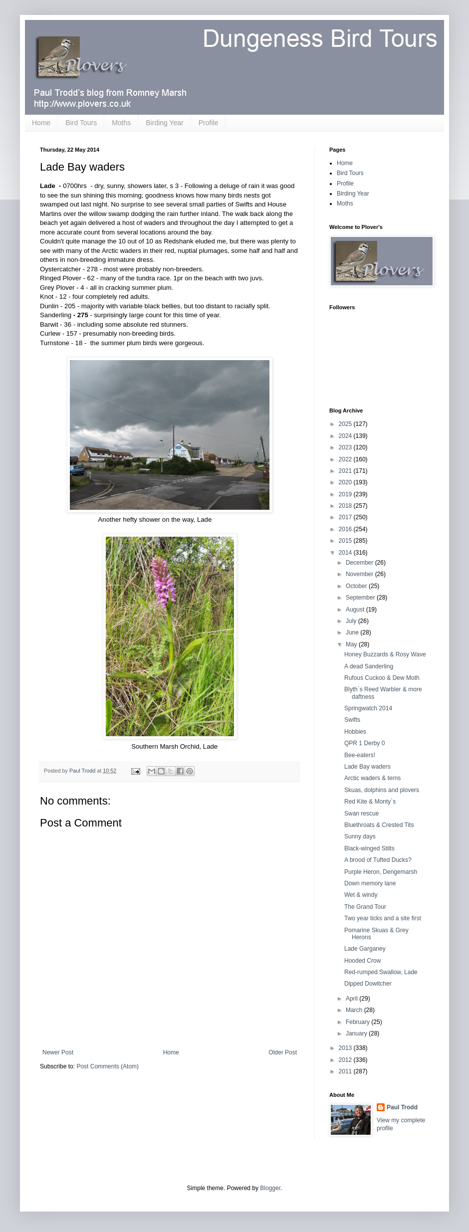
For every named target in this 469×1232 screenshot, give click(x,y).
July (352, 620)
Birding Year (165, 123)
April (352, 998)
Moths (121, 123)
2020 (346, 482)
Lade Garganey (365, 948)
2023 (346, 447)
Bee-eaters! (359, 755)
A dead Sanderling (368, 666)
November (360, 574)
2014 (346, 552)
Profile (209, 123)
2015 (346, 540)
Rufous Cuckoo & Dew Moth (382, 677)
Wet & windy (360, 894)
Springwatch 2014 (368, 708)
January (357, 1033)
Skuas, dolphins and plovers (381, 790)
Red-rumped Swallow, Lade (381, 972)
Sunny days (360, 836)
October (357, 586)
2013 (346, 1047)
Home (41, 123)
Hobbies (355, 731)
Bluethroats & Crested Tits (379, 824)
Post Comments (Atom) (107, 1066)
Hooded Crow (362, 960)
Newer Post (57, 1052)
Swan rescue (361, 813)
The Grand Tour (365, 906)
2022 (346, 459)
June (353, 632)
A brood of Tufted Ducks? (378, 859)
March (355, 1010)
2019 (346, 494)
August (356, 609)
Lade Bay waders (367, 766)
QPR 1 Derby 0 (364, 743)
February (358, 1022)
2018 (346, 505)
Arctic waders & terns (372, 778)
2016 (346, 529)
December (360, 562)
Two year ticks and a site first (382, 918)
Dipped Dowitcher (368, 983)
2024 (346, 435)
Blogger (270, 1188)
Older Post (282, 1052)
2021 (346, 470)
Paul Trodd (402, 1107)
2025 (346, 423)
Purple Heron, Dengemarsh (380, 871)
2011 (346, 1071)
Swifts (352, 719)
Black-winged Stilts (369, 848)
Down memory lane (370, 883)
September (361, 597)
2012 (346, 1059)
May (352, 644)
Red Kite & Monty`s (370, 801)
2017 (346, 517)
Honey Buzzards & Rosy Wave (385, 654)
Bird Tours (81, 123)
